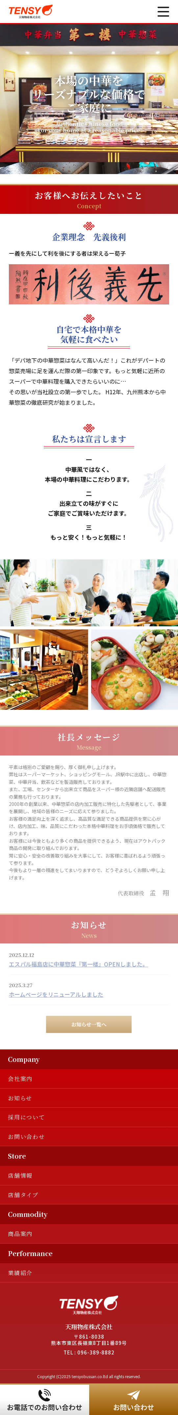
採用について (26, 1117)
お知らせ (20, 1098)
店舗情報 (20, 1175)
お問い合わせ (26, 1136)
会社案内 (20, 1078)
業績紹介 (20, 1273)
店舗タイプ (23, 1195)
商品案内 (20, 1233)
